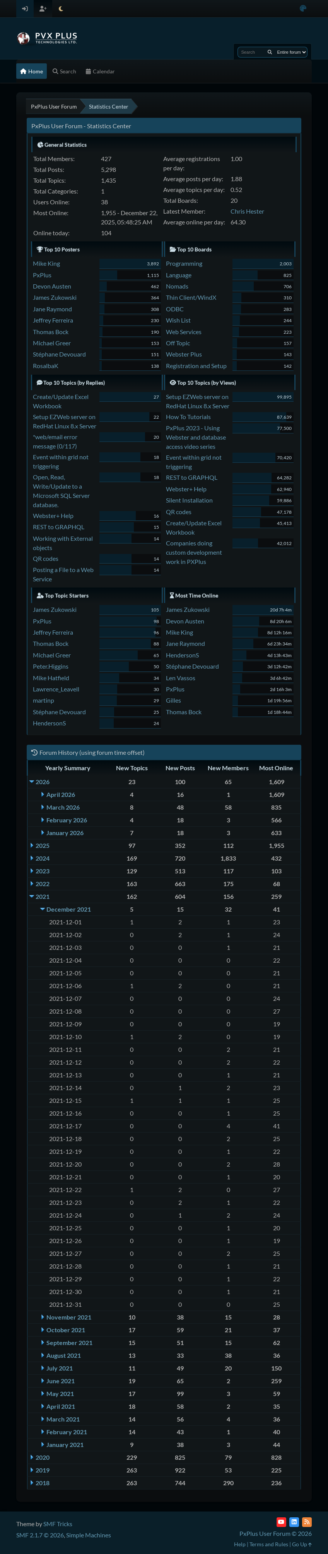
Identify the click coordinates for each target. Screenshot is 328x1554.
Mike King (46, 263)
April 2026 (60, 794)
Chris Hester (247, 211)
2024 (43, 858)
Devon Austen (52, 286)
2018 (43, 1482)
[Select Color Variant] (303, 8)
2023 (43, 871)
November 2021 (68, 1317)
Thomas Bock (50, 331)
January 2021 (65, 1444)
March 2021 (63, 1419)
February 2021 (66, 1431)
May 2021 (60, 1393)
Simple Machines (88, 1535)
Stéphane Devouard (59, 354)
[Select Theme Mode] (61, 8)
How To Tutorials (188, 416)
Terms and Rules (268, 1544)
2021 (43, 896)
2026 (43, 781)
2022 (43, 883)
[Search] (270, 52)
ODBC (175, 308)
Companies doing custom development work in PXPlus (194, 552)
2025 (43, 845)
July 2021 (59, 1368)
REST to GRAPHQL (58, 526)
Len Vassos (180, 677)
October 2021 (65, 1329)
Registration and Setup (196, 365)
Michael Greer (52, 342)
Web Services (184, 331)
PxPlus (42, 275)
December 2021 (68, 909)
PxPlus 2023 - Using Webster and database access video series (196, 437)
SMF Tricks (57, 1523)
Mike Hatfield (51, 677)
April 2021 (60, 1406)
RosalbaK (45, 365)
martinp (43, 700)
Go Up (302, 1544)
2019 (43, 1470)
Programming (184, 263)
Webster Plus (184, 354)
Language (178, 275)
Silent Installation (189, 500)
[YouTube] (281, 1522)
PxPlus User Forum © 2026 (275, 1533)
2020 (43, 1457)
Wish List (178, 320)
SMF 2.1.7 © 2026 (40, 1535)
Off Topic (178, 342)
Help (240, 1544)
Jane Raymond (52, 308)
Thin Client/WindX (191, 297)
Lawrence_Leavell (56, 689)
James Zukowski (55, 297)
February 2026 (66, 820)
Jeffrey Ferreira (53, 320)
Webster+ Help (53, 515)
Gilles (173, 700)
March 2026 (63, 807)
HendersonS (49, 723)
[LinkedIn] (294, 1522)
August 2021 (63, 1355)
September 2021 (69, 1342)
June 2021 (60, 1380)
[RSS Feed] (307, 1522)
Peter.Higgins (50, 666)
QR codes (45, 558)
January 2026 (65, 832)
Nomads (177, 286)
